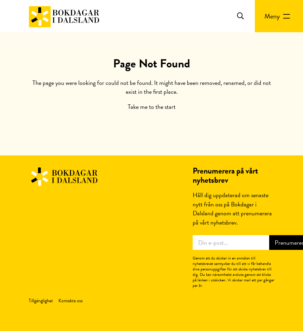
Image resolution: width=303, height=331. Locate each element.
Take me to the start (152, 106)
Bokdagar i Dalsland (64, 177)
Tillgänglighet (41, 300)
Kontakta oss (70, 300)
